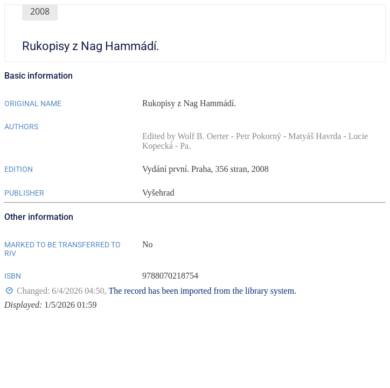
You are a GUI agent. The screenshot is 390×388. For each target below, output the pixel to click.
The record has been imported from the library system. (202, 290)
